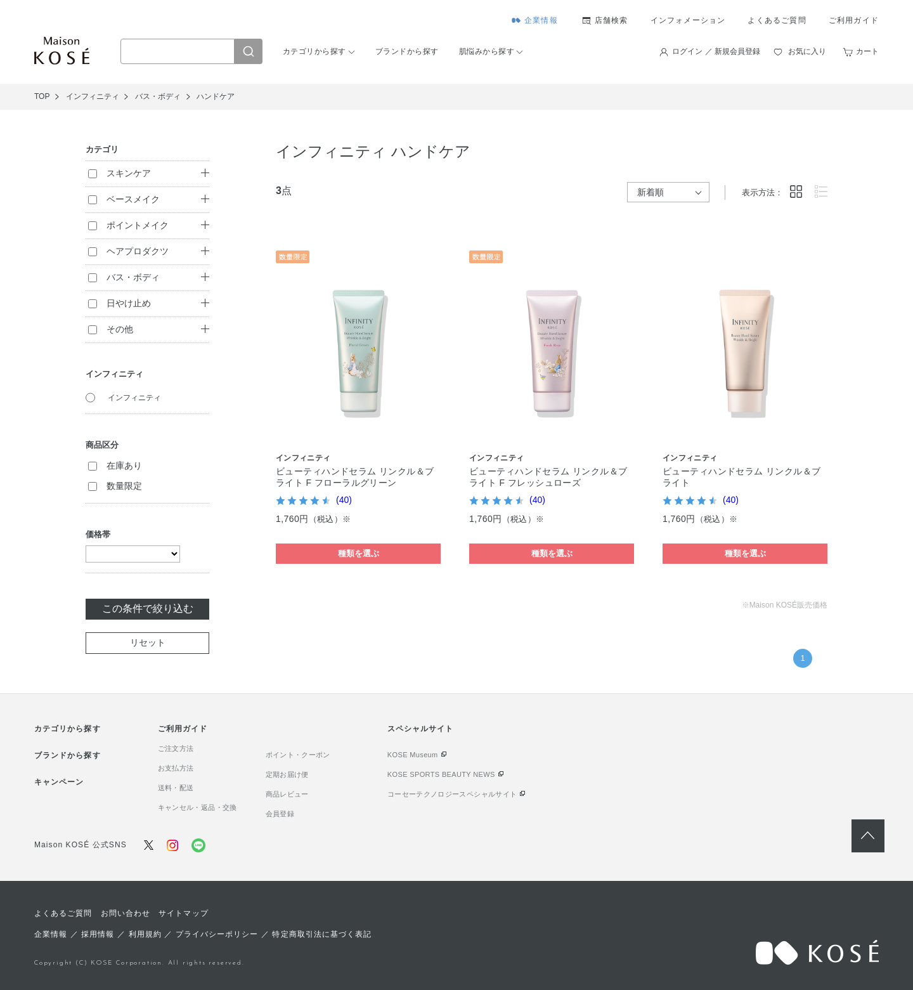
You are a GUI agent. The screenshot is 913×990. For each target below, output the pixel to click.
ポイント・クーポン (298, 755)
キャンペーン (59, 782)
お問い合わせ (125, 913)
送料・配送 (176, 787)
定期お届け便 (287, 774)
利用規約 (145, 934)
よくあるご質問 (777, 20)
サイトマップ (183, 913)
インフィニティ (134, 397)
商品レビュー (287, 794)
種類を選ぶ (358, 553)
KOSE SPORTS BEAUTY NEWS (441, 774)
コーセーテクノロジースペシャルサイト (452, 794)
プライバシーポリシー (217, 934)
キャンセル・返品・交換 (197, 807)
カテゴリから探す (314, 51)
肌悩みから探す (486, 51)
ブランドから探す (407, 51)
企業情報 (541, 20)
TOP (41, 96)
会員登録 (280, 813)
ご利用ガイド (854, 20)
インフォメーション (688, 20)
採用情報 (97, 934)
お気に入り (807, 51)
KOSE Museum (412, 755)
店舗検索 (611, 20)
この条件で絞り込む (147, 608)
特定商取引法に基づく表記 (322, 934)
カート (867, 51)
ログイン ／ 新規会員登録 (716, 51)
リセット (147, 642)
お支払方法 (176, 768)
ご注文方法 (176, 748)
